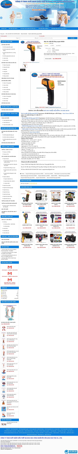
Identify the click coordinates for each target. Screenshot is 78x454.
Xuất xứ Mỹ (5, 58)
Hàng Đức (5, 71)
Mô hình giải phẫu (13, 28)
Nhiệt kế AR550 (54, 175)
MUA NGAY (41, 208)
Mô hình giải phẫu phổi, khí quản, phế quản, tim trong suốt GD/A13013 (12, 401)
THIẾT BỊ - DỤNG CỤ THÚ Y (7, 149)
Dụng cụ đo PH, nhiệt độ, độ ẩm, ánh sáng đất (9, 206)
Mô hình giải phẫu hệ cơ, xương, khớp (9, 53)
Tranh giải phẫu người (6, 31)
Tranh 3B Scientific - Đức (8, 124)
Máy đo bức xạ (6, 189)
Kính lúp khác (7, 226)
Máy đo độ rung (6, 192)
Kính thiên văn (6, 230)
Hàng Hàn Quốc (6, 67)
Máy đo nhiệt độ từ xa (8, 178)
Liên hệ (71, 31)
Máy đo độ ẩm (6, 158)
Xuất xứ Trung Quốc (7, 96)
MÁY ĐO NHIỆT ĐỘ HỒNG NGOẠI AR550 (56, 110)
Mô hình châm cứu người (7, 109)
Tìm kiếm (72, 38)
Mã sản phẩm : (48, 48)
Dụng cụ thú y (6, 154)
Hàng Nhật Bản (6, 73)
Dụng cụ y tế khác (6, 151)
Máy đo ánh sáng (6, 194)
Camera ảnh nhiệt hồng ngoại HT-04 (56, 226)
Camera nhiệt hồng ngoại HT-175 (41, 245)
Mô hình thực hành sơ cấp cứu (28, 28)
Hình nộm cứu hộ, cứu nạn (8, 78)
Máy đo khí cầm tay (7, 198)
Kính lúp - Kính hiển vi (7, 219)
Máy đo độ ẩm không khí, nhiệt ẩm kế (10, 174)
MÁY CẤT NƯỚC (5, 209)
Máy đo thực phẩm (7, 185)
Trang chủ (3, 28)
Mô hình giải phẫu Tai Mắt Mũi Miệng (9, 50)
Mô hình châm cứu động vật (8, 137)
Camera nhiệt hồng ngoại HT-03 (41, 226)
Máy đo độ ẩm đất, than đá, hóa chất (10, 170)
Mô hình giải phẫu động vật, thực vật (34, 31)
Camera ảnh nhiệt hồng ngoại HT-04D (27, 245)
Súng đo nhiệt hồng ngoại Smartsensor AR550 (34, 173)
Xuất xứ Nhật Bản (6, 89)
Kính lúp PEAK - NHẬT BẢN (9, 224)
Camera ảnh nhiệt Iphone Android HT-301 (70, 245)
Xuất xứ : (49, 50)
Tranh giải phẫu (5, 118)
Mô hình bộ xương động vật (52, 31)
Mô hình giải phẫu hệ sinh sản (66, 429)
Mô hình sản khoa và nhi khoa (59, 28)
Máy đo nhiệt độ (6, 176)
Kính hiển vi (5, 228)
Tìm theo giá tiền (4, 36)
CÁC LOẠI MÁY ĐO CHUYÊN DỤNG (9, 156)
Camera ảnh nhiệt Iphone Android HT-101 (56, 245)
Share (46, 45)
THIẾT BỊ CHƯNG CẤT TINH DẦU (8, 200)
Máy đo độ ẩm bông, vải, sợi (9, 167)
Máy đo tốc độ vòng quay (8, 187)
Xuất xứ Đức (5, 60)
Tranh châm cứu (18, 31)
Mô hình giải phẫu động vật (8, 134)
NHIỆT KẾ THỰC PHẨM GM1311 (56, 204)
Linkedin (58, 45)
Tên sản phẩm (41, 36)
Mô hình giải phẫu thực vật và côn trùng (9, 140)
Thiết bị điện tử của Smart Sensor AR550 (32, 129)
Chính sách (64, 31)
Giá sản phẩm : (48, 58)
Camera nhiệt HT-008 (27, 225)
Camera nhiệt (6, 183)
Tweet (52, 45)
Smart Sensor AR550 (67, 113)
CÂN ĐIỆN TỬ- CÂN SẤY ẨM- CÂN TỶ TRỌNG (9, 212)
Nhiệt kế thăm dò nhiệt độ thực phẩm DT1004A (41, 204)
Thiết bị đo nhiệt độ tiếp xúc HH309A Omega (27, 204)
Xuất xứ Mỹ (5, 87)
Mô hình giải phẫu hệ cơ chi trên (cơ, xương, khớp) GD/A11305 (12, 358)
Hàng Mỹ (5, 69)
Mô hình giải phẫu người (8, 47)
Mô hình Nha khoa (6, 103)
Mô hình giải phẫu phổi (11, 326)
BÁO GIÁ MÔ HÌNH (5, 239)
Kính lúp (5, 221)
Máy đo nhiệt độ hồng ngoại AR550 (29, 113)
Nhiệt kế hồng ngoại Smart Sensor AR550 (32, 126)
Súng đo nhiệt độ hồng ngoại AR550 (28, 177)
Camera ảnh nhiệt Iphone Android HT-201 (70, 204)
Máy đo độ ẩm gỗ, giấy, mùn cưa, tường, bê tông (10, 161)
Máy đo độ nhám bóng (7, 196)
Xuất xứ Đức (5, 85)
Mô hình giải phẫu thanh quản (8, 322)
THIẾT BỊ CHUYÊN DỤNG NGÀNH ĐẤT (9, 203)
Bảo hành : (49, 51)
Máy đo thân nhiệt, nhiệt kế (9, 181)
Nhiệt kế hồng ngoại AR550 (64, 175)
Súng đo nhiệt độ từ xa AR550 (44, 175)
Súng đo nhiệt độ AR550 (40, 177)
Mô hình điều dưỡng (44, 28)
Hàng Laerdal (6, 75)
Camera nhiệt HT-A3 (70, 225)
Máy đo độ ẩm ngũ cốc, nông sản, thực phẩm (10, 165)
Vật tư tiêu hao (6, 232)
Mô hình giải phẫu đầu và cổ (12, 369)
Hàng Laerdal (6, 91)
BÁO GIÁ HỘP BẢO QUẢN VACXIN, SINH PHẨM (10, 242)
